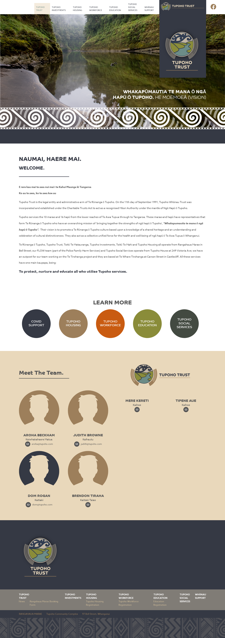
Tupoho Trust (40, 8)
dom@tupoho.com (39, 504)
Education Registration (159, 603)
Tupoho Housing (77, 8)
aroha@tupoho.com (39, 444)
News (22, 601)
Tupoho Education (115, 8)
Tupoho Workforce (95, 8)
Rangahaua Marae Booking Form (44, 603)
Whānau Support (149, 8)
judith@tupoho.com (88, 444)
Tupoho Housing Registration (95, 603)
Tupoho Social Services (132, 7)
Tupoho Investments (59, 8)
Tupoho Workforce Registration (129, 603)
